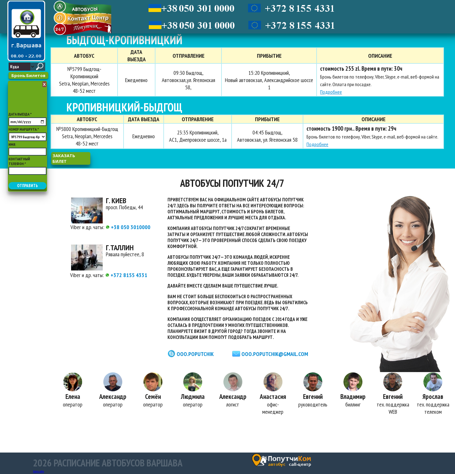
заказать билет (63, 158)
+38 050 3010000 (128, 227)
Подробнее (331, 92)
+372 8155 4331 (126, 275)
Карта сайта (38, 471)
